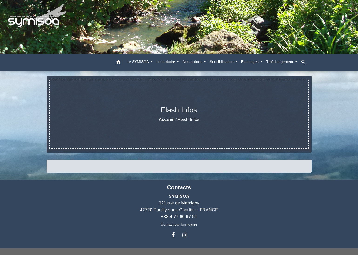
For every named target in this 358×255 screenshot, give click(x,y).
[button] (118, 62)
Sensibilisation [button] (222, 62)
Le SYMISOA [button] (138, 62)
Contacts (179, 187)
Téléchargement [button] (280, 62)
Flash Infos (188, 119)
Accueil (166, 119)
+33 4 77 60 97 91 (179, 216)
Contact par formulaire (179, 224)
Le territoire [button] (166, 62)
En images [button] (250, 62)
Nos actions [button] (193, 62)
